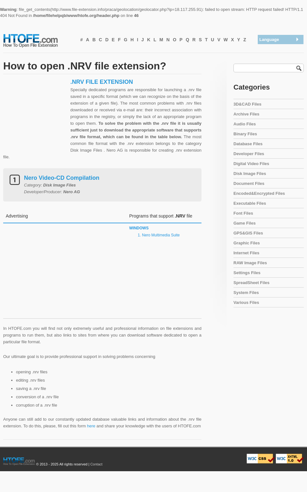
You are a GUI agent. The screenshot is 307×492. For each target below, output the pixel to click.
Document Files (248, 183)
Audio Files (244, 124)
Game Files (244, 223)
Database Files (248, 143)
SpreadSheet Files (251, 282)
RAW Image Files (250, 262)
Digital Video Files (251, 163)
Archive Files (246, 114)
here (91, 426)
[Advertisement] (35, 118)
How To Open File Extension (37, 40)
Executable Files (249, 203)
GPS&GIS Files (248, 233)
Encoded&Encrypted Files (259, 193)
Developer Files (248, 153)
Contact (96, 464)
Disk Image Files (249, 173)
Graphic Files (246, 243)
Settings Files (247, 272)
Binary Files (245, 133)
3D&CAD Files (247, 104)
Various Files (246, 302)
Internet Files (246, 252)
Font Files (243, 213)
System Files (246, 292)
